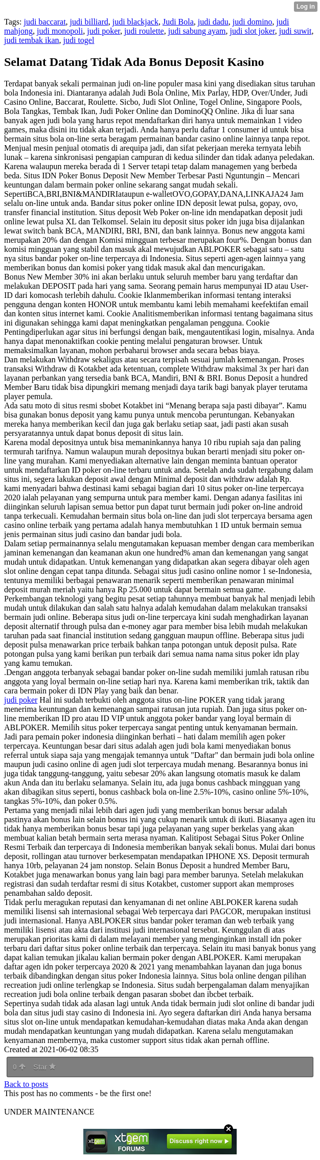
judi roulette (144, 31)
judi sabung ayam (197, 31)
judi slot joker (252, 31)
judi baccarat (44, 21)
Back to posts (26, 1084)
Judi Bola (178, 21)
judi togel (79, 40)
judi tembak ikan (31, 40)
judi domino (252, 21)
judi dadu (213, 21)
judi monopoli (60, 31)
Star (44, 1067)
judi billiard (89, 21)
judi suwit (295, 31)
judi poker (103, 31)
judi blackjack (135, 21)
